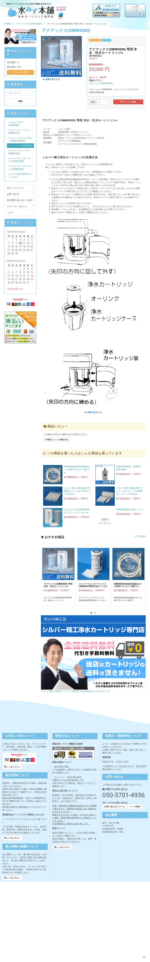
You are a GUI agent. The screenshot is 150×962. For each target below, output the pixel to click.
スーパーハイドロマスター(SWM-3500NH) (20, 139)
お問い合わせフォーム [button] (114, 806)
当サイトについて (20, 187)
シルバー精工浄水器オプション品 (20, 175)
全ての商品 (140, 536)
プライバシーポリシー (20, 206)
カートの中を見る (20, 72)
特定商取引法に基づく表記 (20, 200)
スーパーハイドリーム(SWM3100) (18, 131)
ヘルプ (20, 212)
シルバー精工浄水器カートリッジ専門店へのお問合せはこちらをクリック (75, 691)
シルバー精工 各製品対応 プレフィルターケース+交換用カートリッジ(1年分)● (129, 491)
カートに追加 (128, 102)
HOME (7, 24)
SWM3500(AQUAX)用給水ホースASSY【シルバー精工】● (77, 469)
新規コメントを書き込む (57, 440)
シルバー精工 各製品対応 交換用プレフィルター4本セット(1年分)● (77, 491)
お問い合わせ (20, 194)
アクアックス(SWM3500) (101, 83)
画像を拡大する (51, 79)
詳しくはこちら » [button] (12, 767)
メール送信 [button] (135, 806)
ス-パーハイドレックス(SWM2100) (19, 152)
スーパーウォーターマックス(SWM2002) (20, 167)
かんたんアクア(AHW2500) (15, 123)
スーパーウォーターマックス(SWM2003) (20, 159)
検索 (20, 101)
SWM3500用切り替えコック (129, 509)
